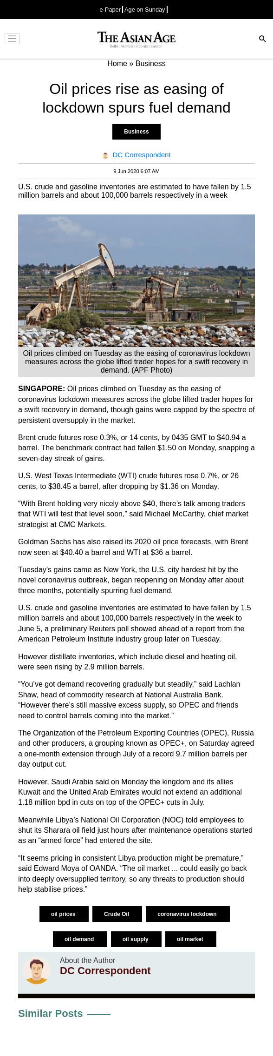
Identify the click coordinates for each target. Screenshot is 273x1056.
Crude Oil (117, 914)
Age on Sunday (144, 9)
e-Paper (110, 9)
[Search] (263, 40)
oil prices (64, 914)
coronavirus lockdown (187, 914)
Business (136, 131)
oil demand (80, 939)
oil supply (136, 939)
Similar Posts (50, 1013)
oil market (191, 939)
